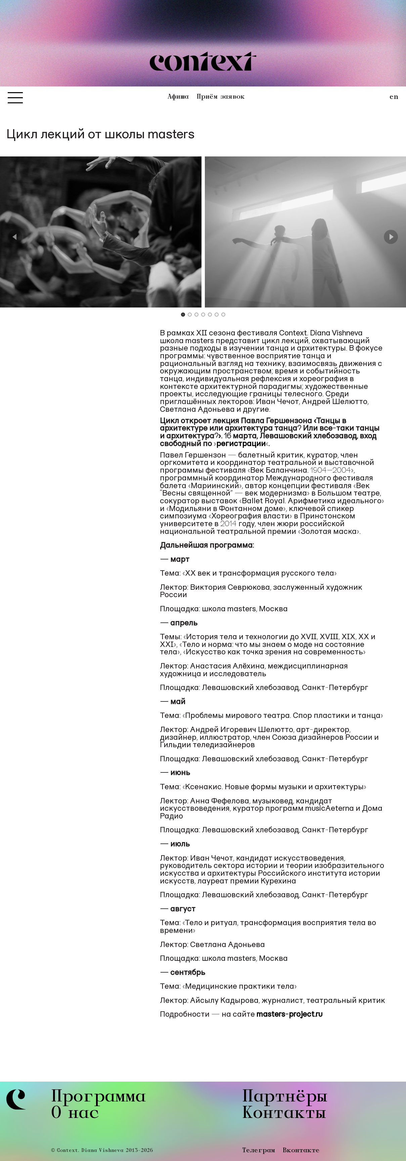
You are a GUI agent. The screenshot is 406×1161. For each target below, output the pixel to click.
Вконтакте (301, 1150)
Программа (98, 1097)
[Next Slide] (391, 237)
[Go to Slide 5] (210, 315)
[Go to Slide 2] (189, 315)
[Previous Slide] (15, 237)
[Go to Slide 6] (216, 315)
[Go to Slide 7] (223, 315)
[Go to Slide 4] (203, 315)
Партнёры (284, 1097)
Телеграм (258, 1150)
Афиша (178, 97)
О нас (75, 1114)
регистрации (241, 443)
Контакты (284, 1114)
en (394, 97)
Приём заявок (220, 97)
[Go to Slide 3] (196, 315)
